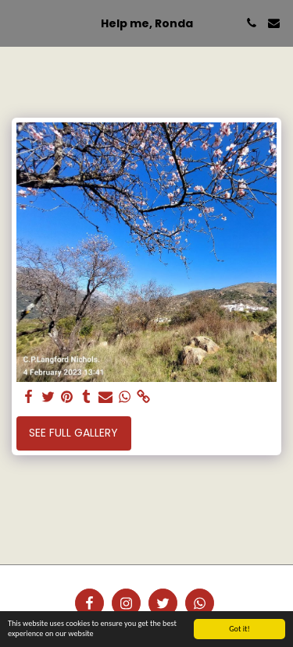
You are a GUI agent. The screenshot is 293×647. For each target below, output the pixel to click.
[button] (17, 22)
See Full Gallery (73, 432)
